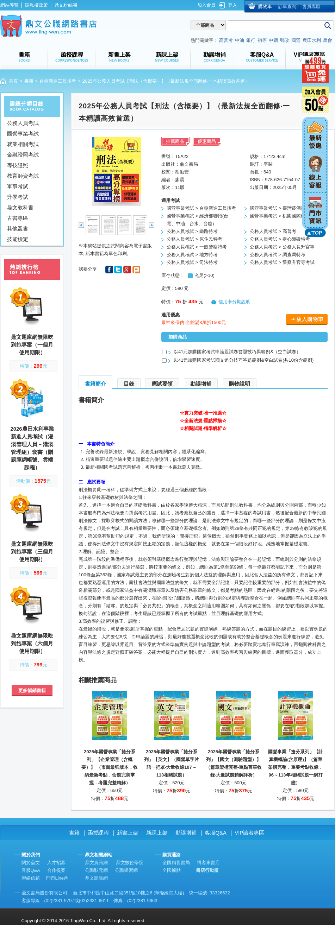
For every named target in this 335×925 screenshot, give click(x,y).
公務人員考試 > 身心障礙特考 (280, 239)
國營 (295, 40)
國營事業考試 (23, 134)
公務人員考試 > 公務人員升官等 (282, 246)
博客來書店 (208, 862)
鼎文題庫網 (96, 878)
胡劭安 (182, 172)
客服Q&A (216, 833)
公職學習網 (126, 870)
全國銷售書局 (176, 862)
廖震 (179, 179)
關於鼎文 (30, 862)
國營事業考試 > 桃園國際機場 (280, 215)
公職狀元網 (96, 870)
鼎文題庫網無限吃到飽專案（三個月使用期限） (32, 551)
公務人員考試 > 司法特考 (192, 262)
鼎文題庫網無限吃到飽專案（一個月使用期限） (32, 344)
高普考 (226, 40)
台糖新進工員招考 (57, 81)
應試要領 (162, 384)
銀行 (250, 40)
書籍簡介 (95, 384)
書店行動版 (207, 870)
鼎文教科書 (20, 207)
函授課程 (98, 833)
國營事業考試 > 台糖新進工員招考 (201, 208)
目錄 (129, 384)
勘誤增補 (200, 384)
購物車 (265, 6)
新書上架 (127, 833)
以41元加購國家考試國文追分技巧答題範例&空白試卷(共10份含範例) (244, 360)
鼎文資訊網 (96, 862)
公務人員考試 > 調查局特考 (277, 254)
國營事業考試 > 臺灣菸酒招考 (280, 208)
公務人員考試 (23, 123)
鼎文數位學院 (129, 862)
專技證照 (17, 165)
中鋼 (273, 40)
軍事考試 (17, 186)
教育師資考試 (23, 176)
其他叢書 (17, 229)
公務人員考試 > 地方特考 (192, 254)
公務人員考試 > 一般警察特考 (197, 246)
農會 (327, 40)
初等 (262, 40)
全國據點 (171, 870)
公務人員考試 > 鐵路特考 (192, 231)
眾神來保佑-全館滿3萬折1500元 (193, 322)
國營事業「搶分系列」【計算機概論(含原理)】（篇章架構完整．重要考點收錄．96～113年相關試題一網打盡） (295, 767)
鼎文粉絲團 (65, 5)
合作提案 (56, 870)
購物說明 (239, 384)
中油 (239, 40)
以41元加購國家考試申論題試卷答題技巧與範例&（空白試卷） (237, 351)
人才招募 (56, 862)
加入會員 (206, 5)
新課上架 (156, 833)
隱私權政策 (36, 5)
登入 (232, 5)
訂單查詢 (287, 6)
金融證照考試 (23, 155)
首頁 (13, 81)
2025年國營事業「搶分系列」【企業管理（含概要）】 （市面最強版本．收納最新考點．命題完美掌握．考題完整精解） (109, 767)
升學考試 (17, 197)
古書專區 (17, 218)
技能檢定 (17, 239)
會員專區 (311, 6)
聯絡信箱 (30, 878)
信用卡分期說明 (234, 301)
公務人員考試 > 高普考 (273, 231)
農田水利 (312, 40)
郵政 (284, 40)
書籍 (28, 81)
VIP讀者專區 (249, 833)
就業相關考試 (23, 144)
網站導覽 (9, 5)
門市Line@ (57, 878)
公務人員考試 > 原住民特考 (194, 239)
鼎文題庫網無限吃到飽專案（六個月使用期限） (32, 643)
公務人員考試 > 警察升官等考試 (282, 262)
